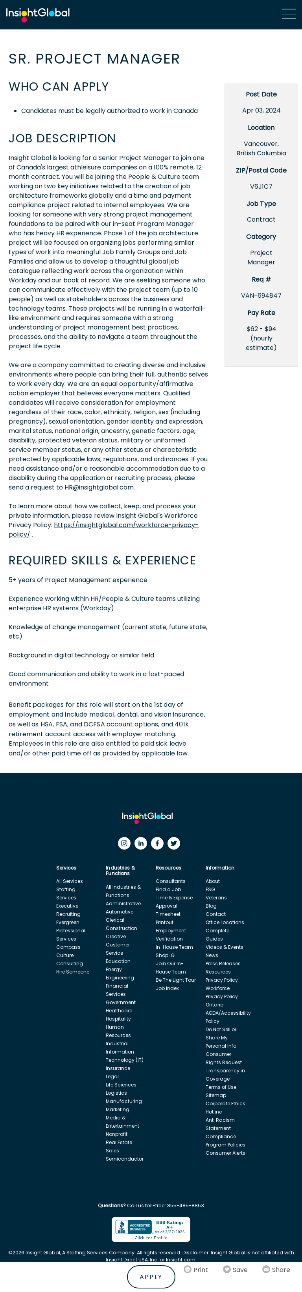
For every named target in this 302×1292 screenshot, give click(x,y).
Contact (216, 914)
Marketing (117, 1109)
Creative (116, 936)
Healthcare (119, 1010)
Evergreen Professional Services (70, 930)
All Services (69, 881)
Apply (151, 1276)
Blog (211, 906)
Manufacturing (124, 1101)
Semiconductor (125, 1159)
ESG (210, 889)
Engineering (120, 977)
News (212, 955)
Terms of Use (221, 1087)
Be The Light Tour (176, 980)
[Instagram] (126, 845)
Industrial (117, 1043)
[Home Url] (38, 15)
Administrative (123, 903)
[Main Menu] (289, 14)
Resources (218, 971)
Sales (112, 1150)
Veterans (216, 897)
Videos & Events (224, 947)
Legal (112, 1076)
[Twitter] (176, 845)
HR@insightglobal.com (99, 487)
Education (118, 961)
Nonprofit (116, 1134)
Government (121, 1002)
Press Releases (223, 963)
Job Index (167, 988)
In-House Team (174, 947)
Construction (121, 928)
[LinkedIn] (142, 845)
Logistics (116, 1093)
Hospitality (118, 1018)
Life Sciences (121, 1084)
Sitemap (216, 1095)
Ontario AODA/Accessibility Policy (228, 1013)
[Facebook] (159, 845)
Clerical (115, 920)
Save (240, 1269)
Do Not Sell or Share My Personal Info (221, 1037)
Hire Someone (72, 971)
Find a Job (168, 889)
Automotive (119, 911)
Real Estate (119, 1142)
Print (200, 1269)
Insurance (118, 1068)
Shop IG (165, 955)
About (213, 881)
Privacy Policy (222, 980)
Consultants (171, 881)
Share (281, 1269)
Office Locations (225, 922)
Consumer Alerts (225, 1153)
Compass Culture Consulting (69, 955)
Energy (114, 969)
